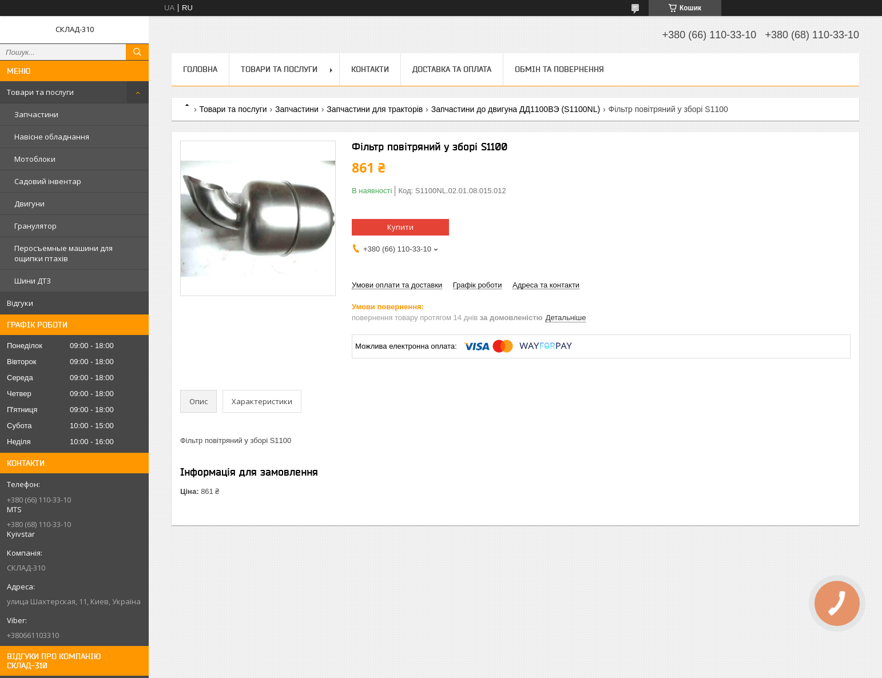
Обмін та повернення (559, 69)
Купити (400, 227)
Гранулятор (35, 226)
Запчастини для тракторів (375, 109)
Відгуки (20, 303)
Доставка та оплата (451, 69)
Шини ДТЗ (32, 281)
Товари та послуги (40, 92)
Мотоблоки (34, 159)
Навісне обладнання (51, 136)
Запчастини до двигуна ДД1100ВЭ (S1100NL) (515, 109)
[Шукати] (137, 52)
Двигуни (29, 203)
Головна (200, 69)
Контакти (370, 69)
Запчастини (36, 114)
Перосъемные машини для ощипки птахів (63, 253)
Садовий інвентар (47, 181)
